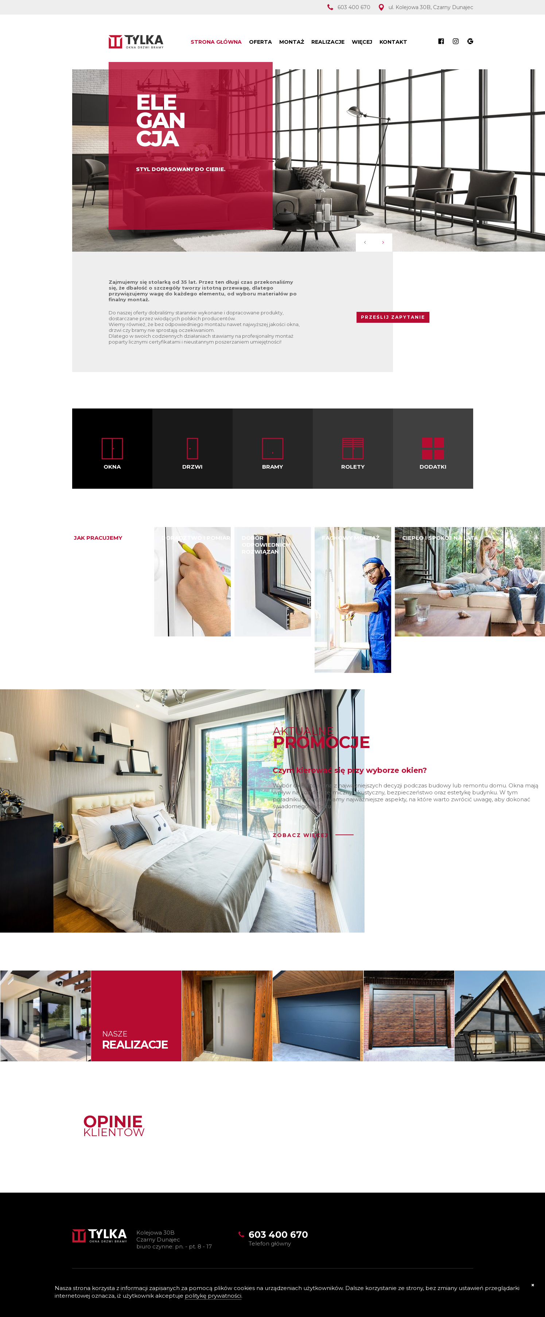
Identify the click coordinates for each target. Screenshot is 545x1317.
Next (383, 242)
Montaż (291, 42)
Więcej (362, 42)
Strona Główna (216, 42)
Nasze (135, 1040)
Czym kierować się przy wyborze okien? (350, 770)
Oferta (260, 42)
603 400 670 (354, 7)
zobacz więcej (300, 835)
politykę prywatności (213, 1295)
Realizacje (327, 42)
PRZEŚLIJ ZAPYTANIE (393, 317)
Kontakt (393, 42)
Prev (365, 242)
